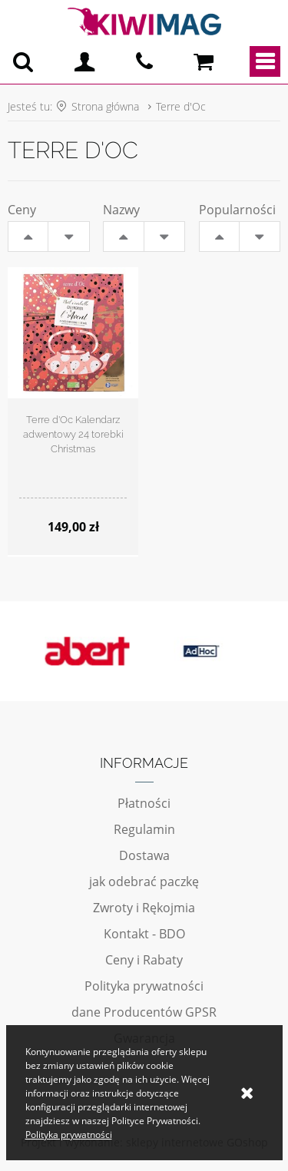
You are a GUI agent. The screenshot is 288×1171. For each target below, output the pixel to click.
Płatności (144, 803)
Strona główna (105, 106)
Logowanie (84, 61)
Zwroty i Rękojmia (144, 907)
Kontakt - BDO (144, 933)
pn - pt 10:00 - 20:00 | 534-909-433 (144, 61)
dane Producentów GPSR (144, 1012)
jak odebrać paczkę (144, 881)
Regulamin (144, 829)
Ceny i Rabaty (144, 959)
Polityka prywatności (144, 985)
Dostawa (144, 855)
